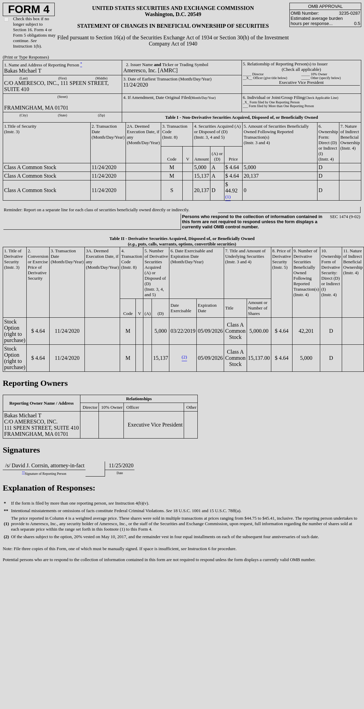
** (23, 472)
